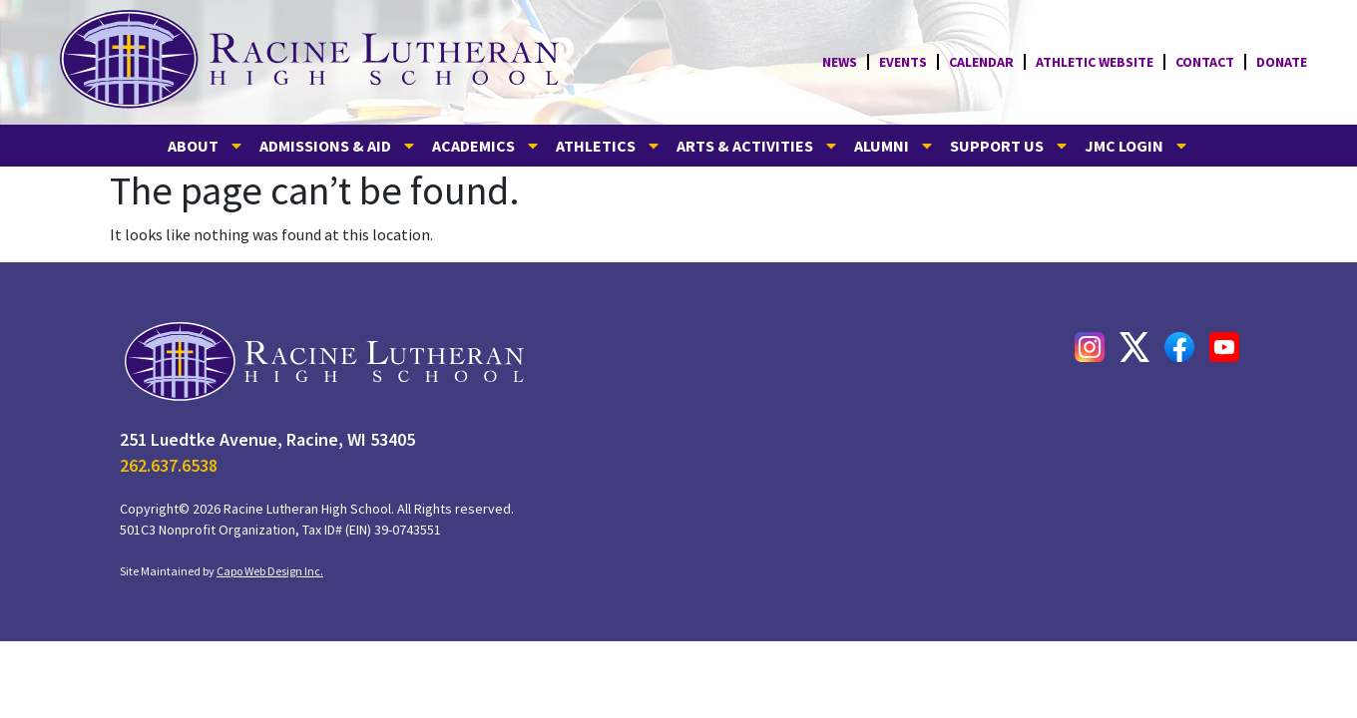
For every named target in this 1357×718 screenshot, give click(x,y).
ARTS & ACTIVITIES (758, 146)
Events (903, 62)
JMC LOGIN (1137, 146)
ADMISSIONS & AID (338, 146)
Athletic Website (1094, 62)
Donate (1281, 62)
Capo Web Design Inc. (270, 570)
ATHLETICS (609, 146)
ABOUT (206, 146)
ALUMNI (894, 146)
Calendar (981, 62)
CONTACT (1204, 62)
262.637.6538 (169, 465)
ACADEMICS (486, 146)
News (839, 62)
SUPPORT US (1010, 146)
